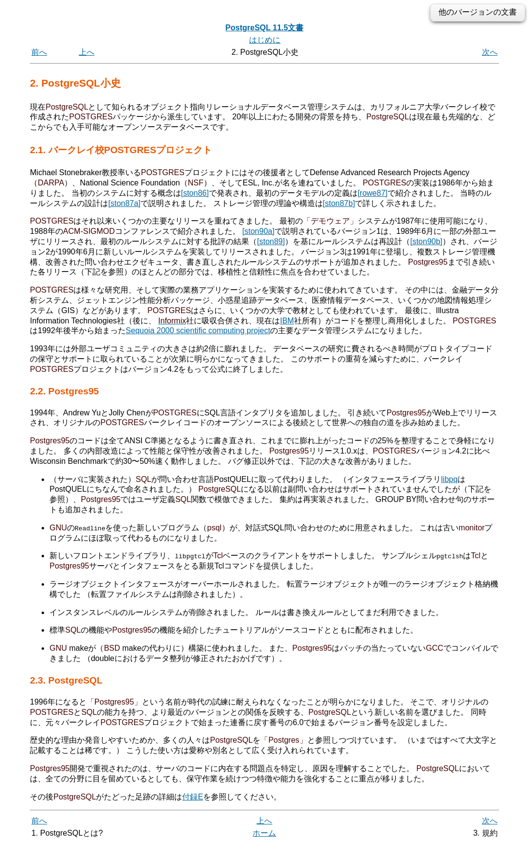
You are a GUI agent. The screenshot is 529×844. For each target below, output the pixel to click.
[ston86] (195, 193)
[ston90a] (258, 231)
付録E (192, 796)
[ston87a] (124, 203)
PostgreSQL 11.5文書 (265, 27)
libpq (449, 479)
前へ (39, 52)
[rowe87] (373, 193)
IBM (287, 321)
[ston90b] (426, 241)
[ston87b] (339, 203)
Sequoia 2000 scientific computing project (198, 330)
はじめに (264, 40)
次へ (490, 52)
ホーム (264, 833)
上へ (86, 52)
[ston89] (271, 241)
